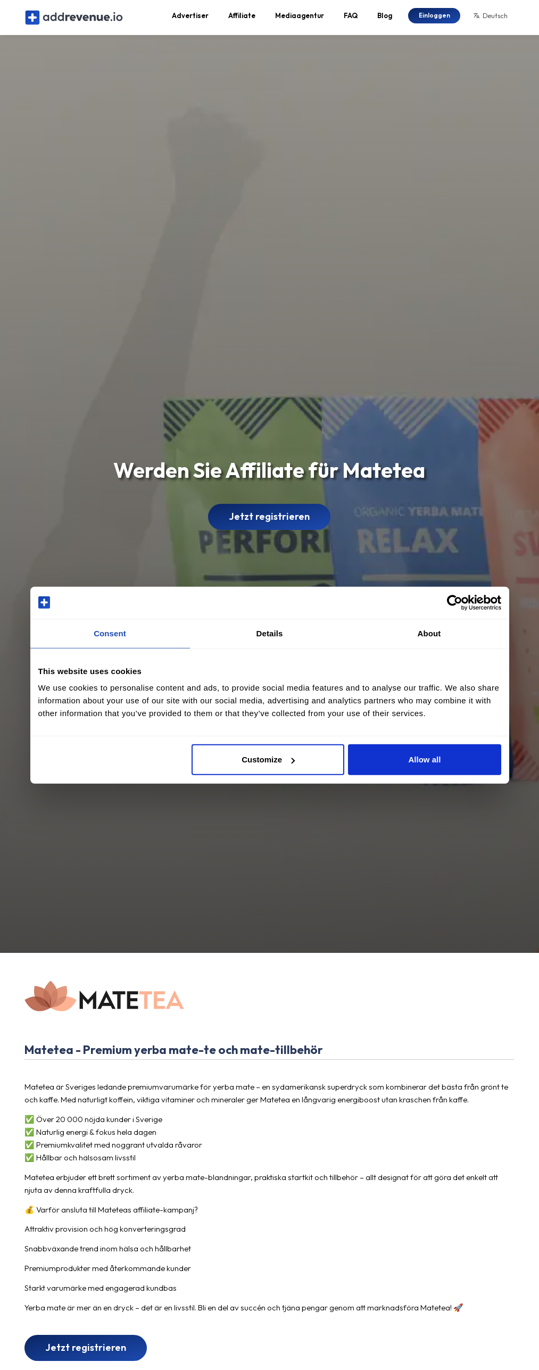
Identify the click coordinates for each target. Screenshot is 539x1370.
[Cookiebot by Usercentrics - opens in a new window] (454, 602)
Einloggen (434, 18)
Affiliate (241, 19)
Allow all (425, 759)
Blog (384, 19)
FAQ (351, 19)
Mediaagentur (299, 19)
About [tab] (429, 632)
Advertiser (190, 19)
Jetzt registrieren (269, 524)
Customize (268, 759)
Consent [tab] (110, 632)
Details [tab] (269, 632)
